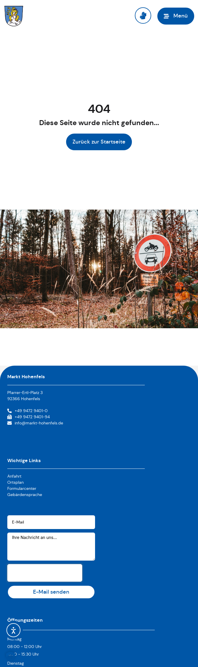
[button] (10, 656)
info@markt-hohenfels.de (39, 423)
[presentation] (44, 573)
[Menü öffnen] (175, 16)
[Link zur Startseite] (13, 16)
